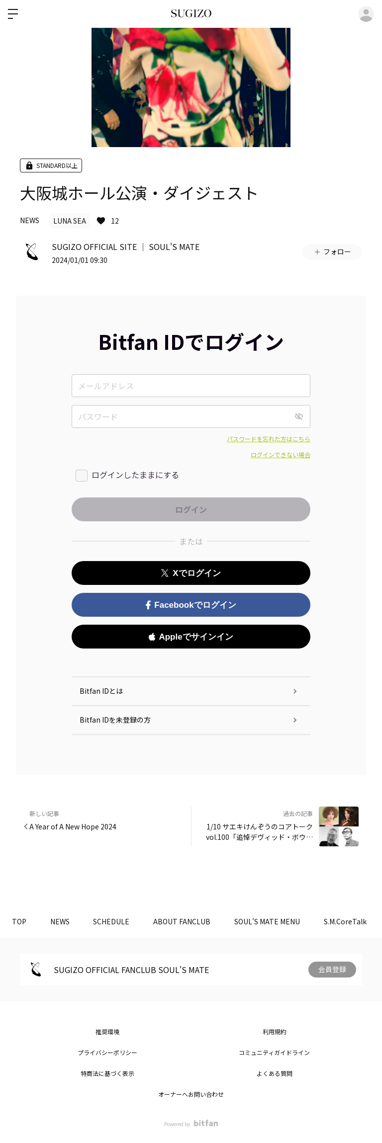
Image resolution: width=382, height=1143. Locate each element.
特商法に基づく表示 (107, 1073)
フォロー (332, 251)
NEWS (29, 220)
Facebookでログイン (191, 605)
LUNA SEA (69, 221)
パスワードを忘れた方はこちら (268, 438)
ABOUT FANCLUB (185, 921)
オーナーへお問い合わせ (191, 1094)
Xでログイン (190, 573)
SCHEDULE (114, 921)
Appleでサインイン (191, 637)
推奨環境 (107, 1031)
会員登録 (332, 970)
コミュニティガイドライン (274, 1052)
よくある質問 (274, 1073)
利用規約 (274, 1031)
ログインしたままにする (135, 475)
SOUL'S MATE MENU (272, 921)
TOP (19, 921)
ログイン (366, 14)
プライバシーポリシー (107, 1052)
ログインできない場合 (280, 454)
